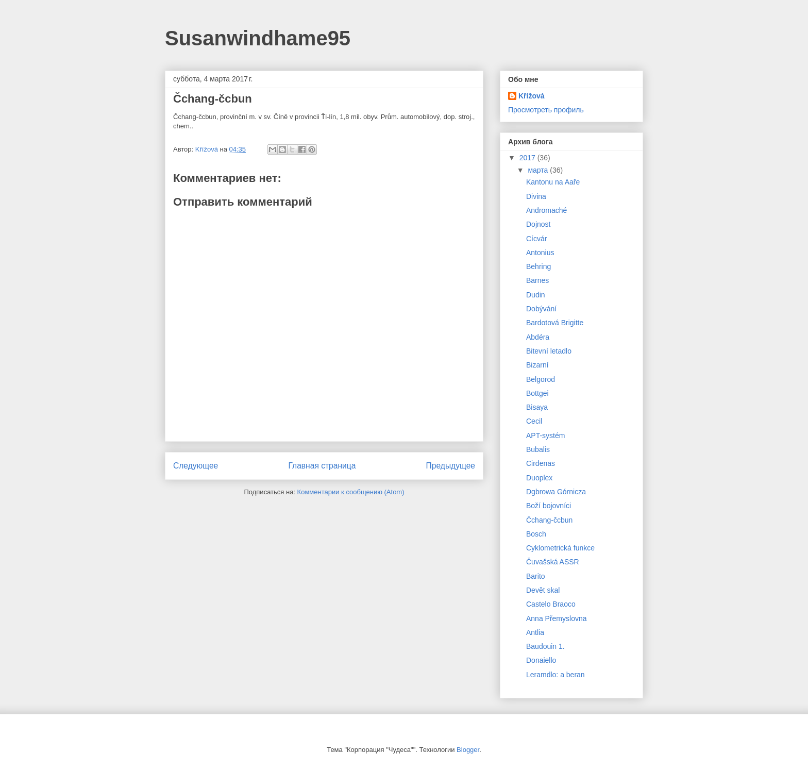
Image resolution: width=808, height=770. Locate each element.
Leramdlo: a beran (555, 675)
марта (539, 170)
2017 (528, 158)
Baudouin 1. (545, 646)
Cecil (534, 421)
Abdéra (537, 337)
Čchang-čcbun (549, 520)
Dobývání (541, 309)
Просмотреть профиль (546, 110)
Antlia (535, 632)
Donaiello (541, 660)
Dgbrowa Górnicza (556, 492)
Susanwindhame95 (257, 38)
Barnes (537, 280)
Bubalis (538, 449)
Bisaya (537, 407)
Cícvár (536, 239)
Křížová (531, 96)
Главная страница (322, 465)
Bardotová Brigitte (554, 323)
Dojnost (538, 224)
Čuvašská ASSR (552, 562)
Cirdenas (540, 463)
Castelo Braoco (551, 604)
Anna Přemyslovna (556, 618)
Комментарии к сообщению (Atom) (351, 492)
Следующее (195, 465)
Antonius (540, 252)
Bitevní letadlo (548, 351)
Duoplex (539, 478)
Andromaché (546, 210)
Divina (536, 196)
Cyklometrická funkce (560, 548)
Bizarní (537, 365)
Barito (535, 576)
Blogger (468, 750)
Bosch (536, 534)
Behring (538, 266)
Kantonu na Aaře (553, 182)
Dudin (535, 295)
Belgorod (540, 379)
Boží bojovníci (548, 505)
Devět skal (543, 590)
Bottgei (537, 393)
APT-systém (545, 435)
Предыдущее (450, 465)
